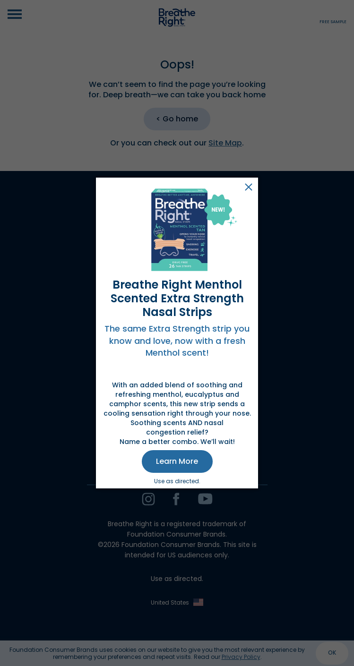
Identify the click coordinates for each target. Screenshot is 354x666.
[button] (177, 461)
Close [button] (248, 187)
